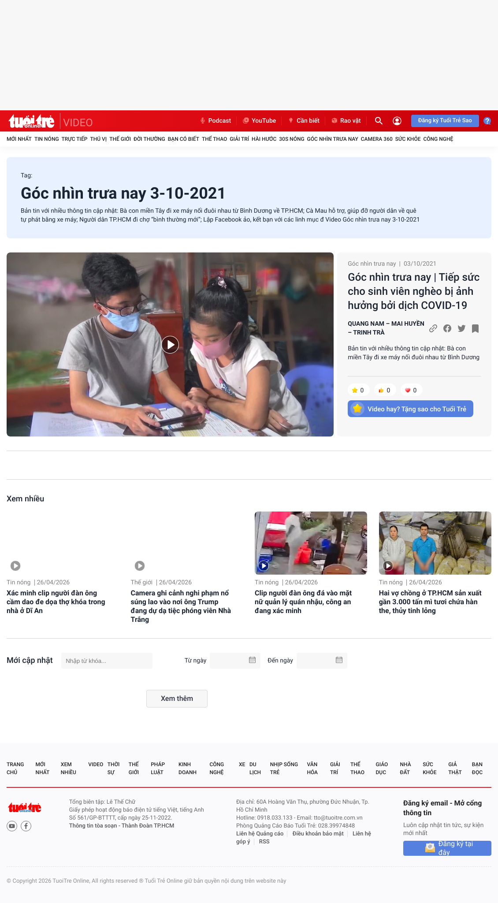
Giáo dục (382, 768)
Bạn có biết (183, 139)
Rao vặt (346, 121)
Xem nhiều (25, 499)
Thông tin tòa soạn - (95, 826)
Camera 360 (377, 139)
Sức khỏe (408, 139)
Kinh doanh (187, 768)
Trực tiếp (75, 139)
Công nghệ (438, 139)
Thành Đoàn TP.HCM (148, 826)
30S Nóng (291, 139)
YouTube (259, 121)
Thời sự (114, 768)
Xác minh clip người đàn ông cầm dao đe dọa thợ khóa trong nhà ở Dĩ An (56, 602)
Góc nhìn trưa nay (332, 139)
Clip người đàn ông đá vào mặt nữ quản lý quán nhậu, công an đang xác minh (303, 602)
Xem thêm (177, 698)
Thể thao (214, 139)
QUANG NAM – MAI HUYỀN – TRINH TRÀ (386, 328)
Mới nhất (19, 139)
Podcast (215, 121)
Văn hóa (312, 768)
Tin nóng (46, 139)
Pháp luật (158, 768)
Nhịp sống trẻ (284, 768)
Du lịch (255, 768)
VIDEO (78, 123)
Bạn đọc (477, 768)
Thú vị (98, 139)
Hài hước (264, 139)
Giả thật (454, 768)
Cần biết (303, 121)
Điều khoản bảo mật (318, 834)
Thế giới (120, 139)
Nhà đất (405, 768)
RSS (264, 842)
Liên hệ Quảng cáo (260, 834)
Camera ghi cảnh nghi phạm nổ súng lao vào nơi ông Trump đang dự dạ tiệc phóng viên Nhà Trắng (181, 606)
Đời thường (149, 139)
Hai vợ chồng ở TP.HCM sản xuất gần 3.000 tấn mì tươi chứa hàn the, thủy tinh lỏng (430, 602)
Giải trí (239, 139)
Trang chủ (15, 768)
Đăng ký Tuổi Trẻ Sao (445, 120)
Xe (242, 764)
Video (95, 764)
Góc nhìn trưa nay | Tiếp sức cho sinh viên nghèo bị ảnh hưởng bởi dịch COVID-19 (413, 291)
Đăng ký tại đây (456, 848)
